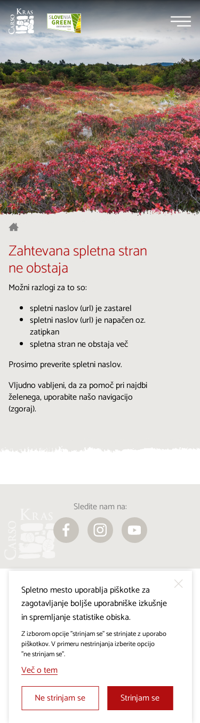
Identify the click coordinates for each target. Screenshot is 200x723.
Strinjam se (140, 698)
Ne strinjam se (60, 698)
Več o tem (39, 670)
